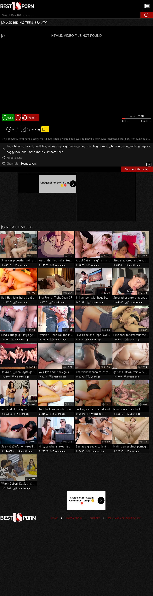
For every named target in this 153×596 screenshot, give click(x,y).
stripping (61, 146)
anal (24, 152)
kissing (106, 146)
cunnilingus (94, 146)
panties (72, 146)
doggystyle (14, 152)
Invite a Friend (73, 518)
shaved (28, 146)
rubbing (135, 146)
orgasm (145, 146)
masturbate (36, 152)
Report (32, 117)
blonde (18, 146)
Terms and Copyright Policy (124, 518)
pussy (81, 146)
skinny (51, 146)
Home (54, 518)
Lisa (19, 158)
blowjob (116, 146)
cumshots (50, 152)
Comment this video (138, 169)
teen (60, 152)
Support (95, 518)
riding (125, 146)
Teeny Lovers (29, 163)
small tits (40, 146)
